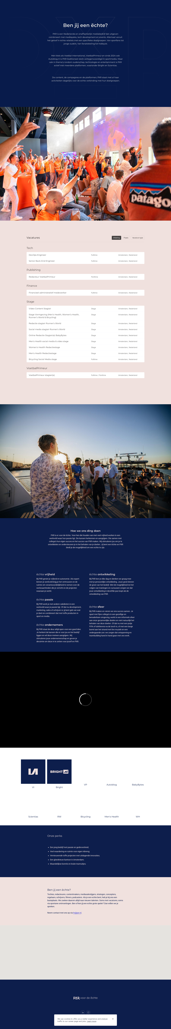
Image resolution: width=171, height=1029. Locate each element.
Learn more (91, 1021)
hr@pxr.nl (77, 913)
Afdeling (116, 238)
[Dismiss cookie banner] (113, 1019)
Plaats (126, 238)
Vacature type (137, 238)
